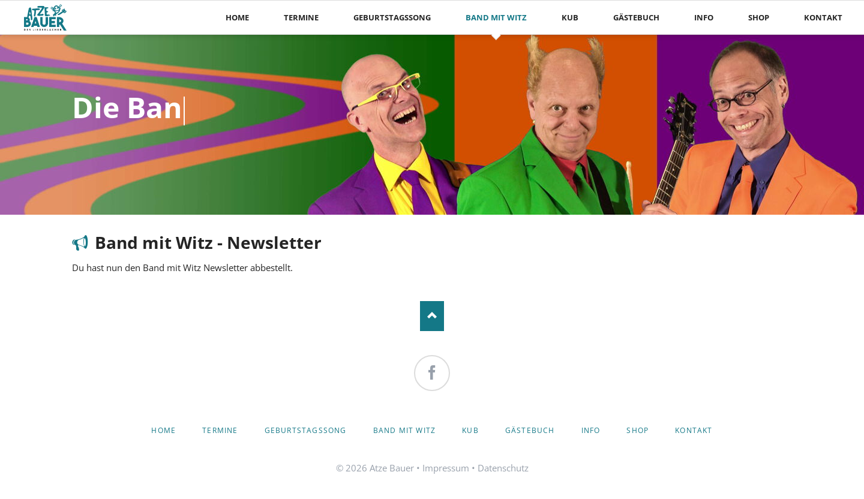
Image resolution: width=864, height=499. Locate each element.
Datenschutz (503, 468)
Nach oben (432, 316)
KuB (470, 430)
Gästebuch (530, 430)
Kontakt (693, 430)
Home (163, 430)
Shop (637, 430)
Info (591, 430)
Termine (220, 430)
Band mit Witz (404, 430)
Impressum (445, 468)
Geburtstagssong (306, 430)
